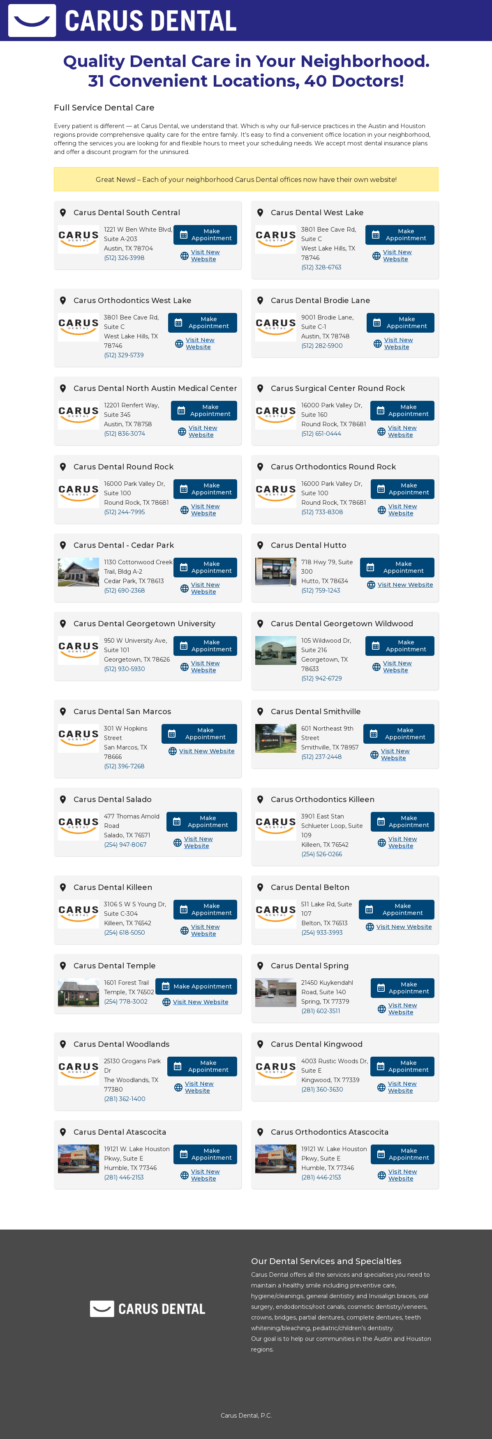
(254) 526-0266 (321, 854)
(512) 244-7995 (124, 512)
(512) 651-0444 (321, 433)
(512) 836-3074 (124, 433)
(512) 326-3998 (124, 258)
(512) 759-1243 (320, 590)
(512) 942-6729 (321, 678)
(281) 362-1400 (125, 1099)
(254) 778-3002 (126, 1001)
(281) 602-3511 (320, 1011)
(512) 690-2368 (124, 590)
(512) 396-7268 (124, 766)
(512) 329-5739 (124, 355)
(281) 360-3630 (322, 1089)
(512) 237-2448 (321, 757)
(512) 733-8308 (322, 512)
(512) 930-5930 (124, 669)
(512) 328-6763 (321, 267)
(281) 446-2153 (124, 1177)
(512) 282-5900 (322, 345)
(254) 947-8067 (125, 844)
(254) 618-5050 (124, 932)
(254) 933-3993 (322, 932)
